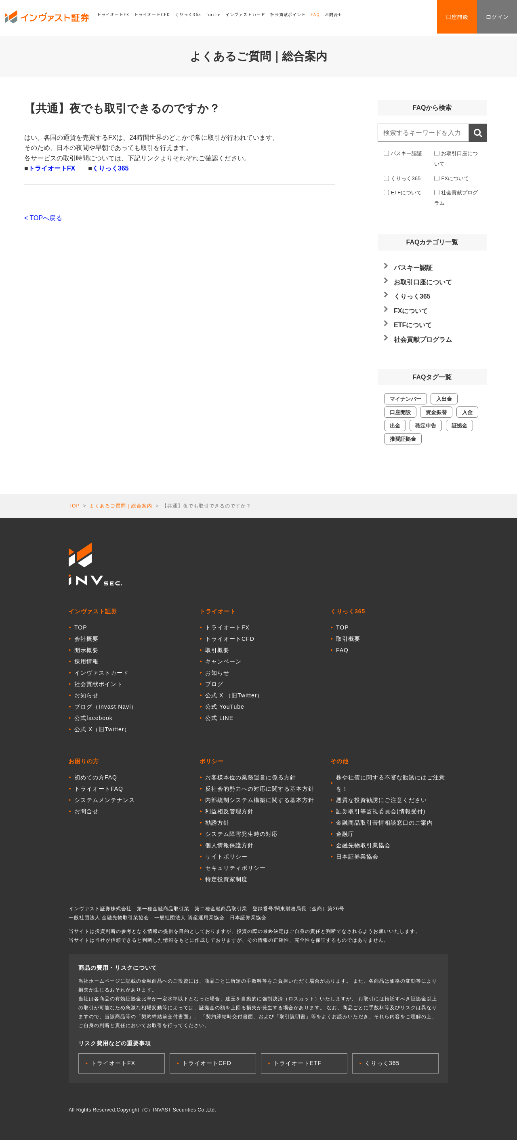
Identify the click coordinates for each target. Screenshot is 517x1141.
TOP (74, 506)
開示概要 (86, 651)
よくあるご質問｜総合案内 (120, 506)
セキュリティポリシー (235, 868)
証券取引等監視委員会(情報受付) (380, 812)
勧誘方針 (217, 823)
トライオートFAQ (98, 789)
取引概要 (217, 651)
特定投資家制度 (226, 880)
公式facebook (93, 719)
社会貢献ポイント (295, 18)
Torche (220, 18)
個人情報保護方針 (229, 846)
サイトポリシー (226, 857)
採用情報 (86, 662)
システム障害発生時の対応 (241, 835)
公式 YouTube (224, 707)
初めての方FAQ (95, 778)
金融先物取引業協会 (363, 846)
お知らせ (86, 696)
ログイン (494, 18)
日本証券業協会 (357, 857)
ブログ (214, 685)
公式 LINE (219, 719)
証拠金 (459, 426)
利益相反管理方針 (229, 812)
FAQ (322, 18)
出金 (395, 426)
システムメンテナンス (104, 801)
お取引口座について (423, 282)
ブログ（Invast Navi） (105, 707)
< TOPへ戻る (43, 218)
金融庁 (345, 835)
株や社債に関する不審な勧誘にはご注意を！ (390, 784)
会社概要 (86, 639)
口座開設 (449, 18)
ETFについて (406, 192)
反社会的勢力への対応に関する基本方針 (259, 789)
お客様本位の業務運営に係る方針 (250, 778)
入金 (467, 412)
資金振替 (436, 412)
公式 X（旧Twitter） (102, 730)
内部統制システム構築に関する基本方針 (259, 801)
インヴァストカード (252, 18)
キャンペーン (223, 662)
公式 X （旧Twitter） (234, 696)
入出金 (444, 399)
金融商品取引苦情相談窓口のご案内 (384, 823)
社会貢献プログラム (423, 339)
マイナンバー (405, 399)
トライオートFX (120, 18)
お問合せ (340, 18)
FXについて (455, 178)
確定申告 (425, 426)
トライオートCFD (159, 18)
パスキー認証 (406, 153)
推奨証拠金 (403, 439)
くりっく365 (195, 18)
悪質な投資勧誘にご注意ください (381, 801)
